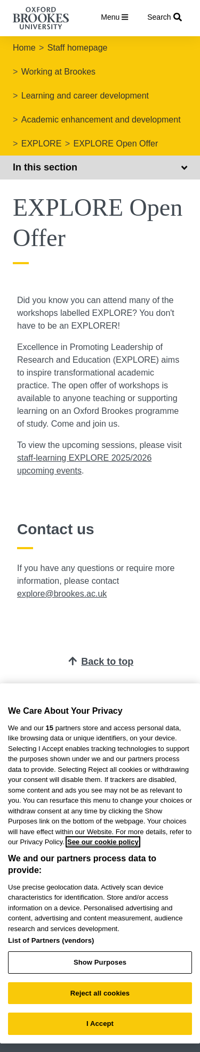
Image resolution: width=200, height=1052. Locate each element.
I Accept (100, 1023)
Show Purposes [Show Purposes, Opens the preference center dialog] (100, 962)
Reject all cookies (100, 993)
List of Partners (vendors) (51, 940)
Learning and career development (85, 95)
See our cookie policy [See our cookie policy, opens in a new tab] (103, 842)
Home (24, 47)
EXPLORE (41, 143)
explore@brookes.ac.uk (62, 593)
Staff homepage (77, 47)
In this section (100, 167)
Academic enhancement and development (101, 119)
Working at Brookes (58, 71)
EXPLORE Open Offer (115, 143)
